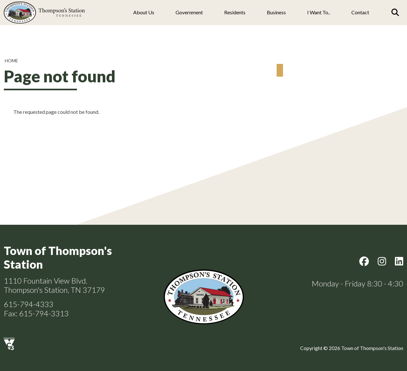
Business (276, 12)
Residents (234, 12)
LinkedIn (399, 261)
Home (11, 60)
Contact (360, 12)
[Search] (395, 12)
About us (143, 12)
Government (189, 12)
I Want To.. (318, 12)
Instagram (382, 261)
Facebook (364, 261)
